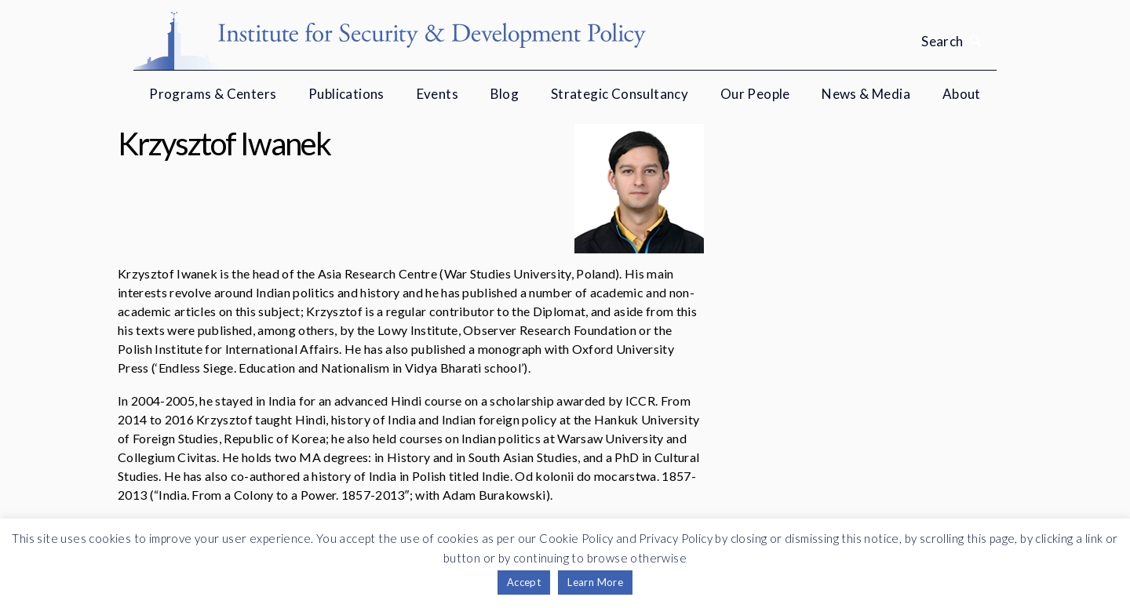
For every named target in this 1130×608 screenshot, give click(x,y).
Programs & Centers (212, 94)
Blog (504, 94)
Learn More (595, 582)
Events (437, 94)
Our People (755, 94)
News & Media (866, 94)
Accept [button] (524, 582)
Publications (346, 94)
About (961, 94)
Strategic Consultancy (619, 94)
